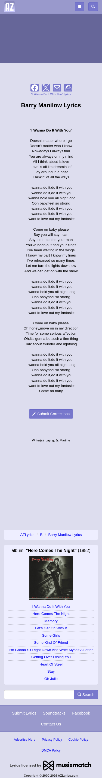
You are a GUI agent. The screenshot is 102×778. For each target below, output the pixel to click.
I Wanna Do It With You (51, 607)
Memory (50, 621)
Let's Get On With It (51, 628)
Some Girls (51, 635)
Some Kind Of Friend (51, 642)
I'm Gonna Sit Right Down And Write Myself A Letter (51, 650)
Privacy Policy (52, 740)
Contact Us (51, 724)
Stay (51, 671)
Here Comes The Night (51, 614)
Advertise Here (24, 740)
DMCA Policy (50, 750)
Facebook (81, 713)
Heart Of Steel (51, 664)
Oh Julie (51, 679)
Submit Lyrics (24, 713)
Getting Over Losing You (51, 657)
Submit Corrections (51, 414)
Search (86, 694)
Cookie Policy (78, 740)
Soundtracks (54, 713)
